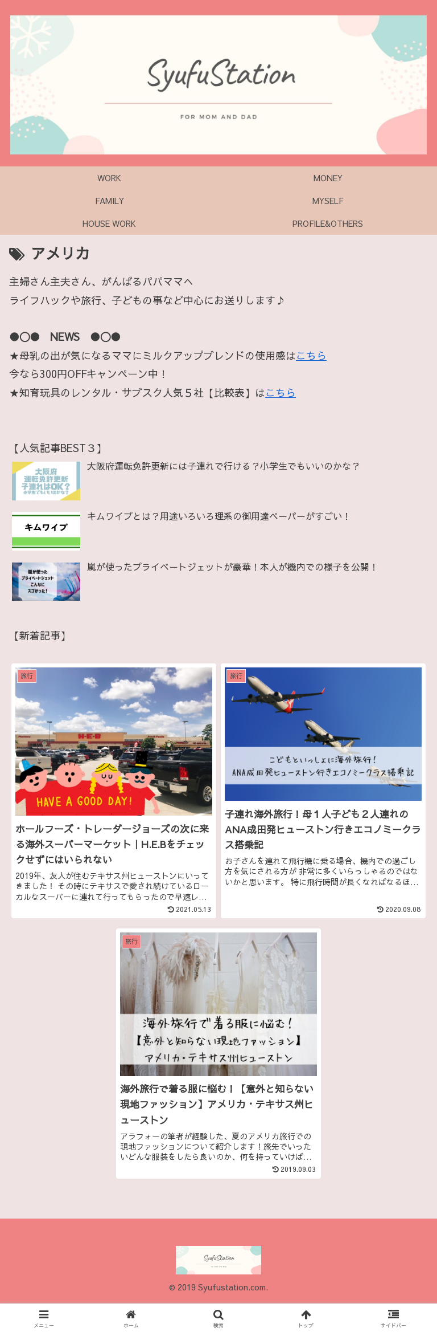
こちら (311, 355)
